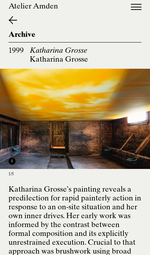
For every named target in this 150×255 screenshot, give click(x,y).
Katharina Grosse (59, 60)
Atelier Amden (33, 7)
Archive (21, 35)
